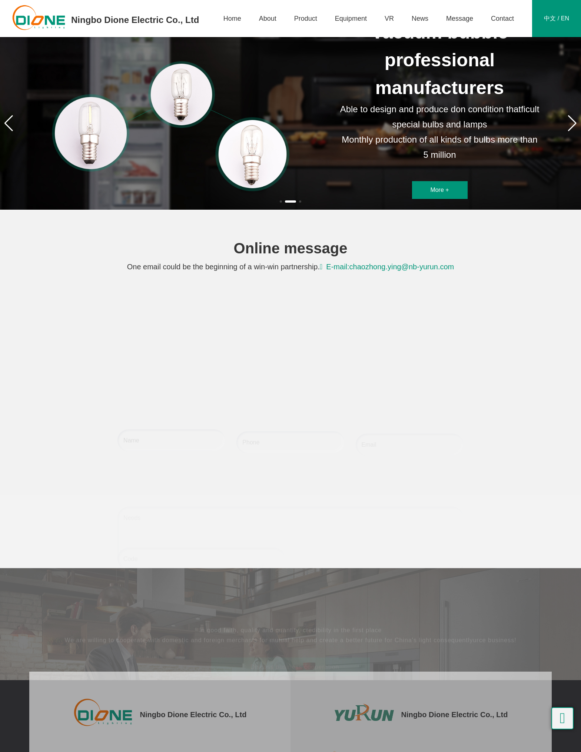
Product (305, 18)
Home (232, 18)
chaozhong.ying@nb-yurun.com (401, 267)
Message (459, 18)
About (267, 18)
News (420, 18)
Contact (502, 18)
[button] (281, 201)
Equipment (351, 18)
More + (439, 190)
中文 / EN (556, 18)
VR (389, 18)
